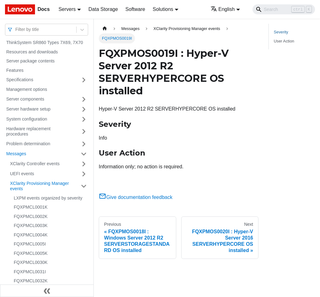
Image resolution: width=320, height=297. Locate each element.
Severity (281, 32)
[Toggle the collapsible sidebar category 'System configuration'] (84, 119)
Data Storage (103, 9)
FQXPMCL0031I (30, 271)
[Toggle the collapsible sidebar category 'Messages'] (84, 154)
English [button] (223, 9)
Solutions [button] (162, 9)
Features (14, 70)
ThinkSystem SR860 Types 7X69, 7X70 (44, 42)
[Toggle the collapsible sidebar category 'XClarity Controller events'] (84, 164)
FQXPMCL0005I (30, 243)
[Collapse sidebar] (47, 291)
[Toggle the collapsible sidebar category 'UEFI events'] (84, 174)
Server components (25, 99)
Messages (16, 153)
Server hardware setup (28, 108)
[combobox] (16, 29)
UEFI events (22, 173)
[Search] (283, 9)
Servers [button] (67, 9)
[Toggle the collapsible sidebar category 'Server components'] (84, 99)
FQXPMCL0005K (31, 253)
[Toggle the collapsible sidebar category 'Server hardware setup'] (84, 109)
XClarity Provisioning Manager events (39, 186)
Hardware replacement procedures (28, 131)
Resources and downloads (32, 51)
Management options (26, 89)
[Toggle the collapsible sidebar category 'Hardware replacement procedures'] (84, 131)
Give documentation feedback (135, 197)
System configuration (26, 118)
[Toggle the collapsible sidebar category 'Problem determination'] (84, 144)
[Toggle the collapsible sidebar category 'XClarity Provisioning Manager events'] (84, 186)
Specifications (19, 79)
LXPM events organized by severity (48, 198)
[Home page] (105, 28)
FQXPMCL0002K (31, 216)
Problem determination (28, 143)
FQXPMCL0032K (31, 280)
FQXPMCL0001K (31, 207)
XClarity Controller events (35, 163)
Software (135, 9)
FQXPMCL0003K (31, 225)
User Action (284, 41)
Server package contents (30, 60)
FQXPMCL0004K (31, 234)
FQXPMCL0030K (31, 262)
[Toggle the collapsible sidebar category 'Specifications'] (84, 80)
